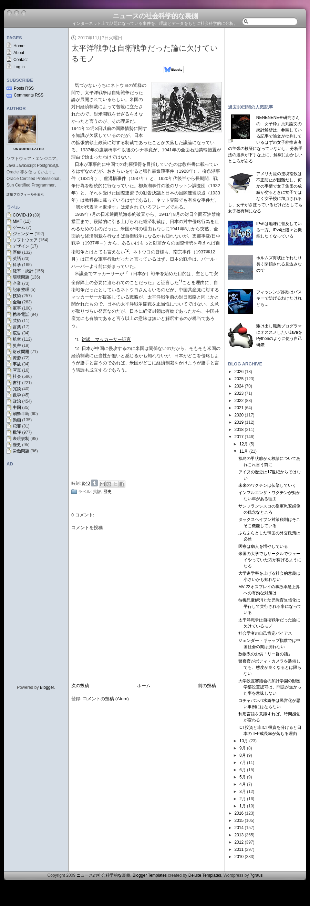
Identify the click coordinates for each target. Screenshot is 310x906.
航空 (17, 339)
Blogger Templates (150, 875)
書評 (17, 382)
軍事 (17, 308)
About (18, 52)
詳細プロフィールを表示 (25, 194)
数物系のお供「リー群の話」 (265, 654)
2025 (239, 378)
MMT (17, 221)
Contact (20, 59)
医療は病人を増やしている (263, 546)
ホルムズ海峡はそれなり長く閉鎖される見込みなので (279, 264)
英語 (17, 258)
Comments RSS (28, 95)
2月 (242, 798)
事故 (17, 364)
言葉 (17, 326)
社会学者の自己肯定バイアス (265, 633)
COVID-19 (22, 215)
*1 (77, 339)
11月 (243, 451)
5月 (242, 777)
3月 (242, 791)
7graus (256, 875)
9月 (242, 748)
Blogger (47, 687)
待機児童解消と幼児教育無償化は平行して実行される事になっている (269, 606)
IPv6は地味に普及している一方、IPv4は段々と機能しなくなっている (279, 230)
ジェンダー (23, 233)
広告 (17, 333)
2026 (239, 371)
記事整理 (21, 289)
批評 (17, 432)
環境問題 (21, 277)
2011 (239, 849)
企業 (17, 283)
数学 (17, 395)
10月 (243, 740)
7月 (242, 762)
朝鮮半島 (21, 413)
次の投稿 (80, 685)
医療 (17, 252)
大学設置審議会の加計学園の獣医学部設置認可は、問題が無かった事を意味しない (269, 687)
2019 (239, 422)
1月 (242, 806)
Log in (19, 66)
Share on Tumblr (94, 483)
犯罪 (17, 426)
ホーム (144, 685)
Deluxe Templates (204, 875)
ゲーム (19, 227)
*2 (77, 348)
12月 (243, 444)
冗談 (17, 388)
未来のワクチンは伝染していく (267, 485)
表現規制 (21, 438)
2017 (239, 436)
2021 (239, 407)
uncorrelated (28, 149)
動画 (17, 419)
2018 (239, 429)
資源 (17, 357)
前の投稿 (207, 685)
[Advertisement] (148, 425)
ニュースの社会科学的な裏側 (155, 16)
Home (18, 45)
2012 (239, 842)
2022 (239, 400)
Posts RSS (24, 88)
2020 (239, 415)
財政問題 (21, 351)
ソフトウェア (25, 240)
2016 (239, 813)
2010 (239, 856)
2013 (239, 835)
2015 (239, 820)
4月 (242, 784)
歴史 (17, 444)
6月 (242, 769)
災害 (17, 345)
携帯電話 (21, 314)
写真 (17, 370)
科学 (17, 264)
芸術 (17, 320)
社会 (17, 376)
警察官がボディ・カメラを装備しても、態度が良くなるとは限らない (269, 667)
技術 (17, 295)
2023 (239, 393)
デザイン (21, 246)
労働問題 (21, 451)
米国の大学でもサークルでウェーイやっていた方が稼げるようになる (269, 559)
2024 (239, 386)
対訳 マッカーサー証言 (106, 339)
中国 (17, 407)
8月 (242, 755)
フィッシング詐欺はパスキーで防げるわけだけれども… (279, 298)
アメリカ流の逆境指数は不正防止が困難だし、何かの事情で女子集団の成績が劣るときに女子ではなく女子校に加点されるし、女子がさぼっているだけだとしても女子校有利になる (265, 192)
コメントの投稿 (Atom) (106, 698)
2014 (239, 827)
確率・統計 (23, 271)
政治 (17, 401)
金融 (17, 302)
